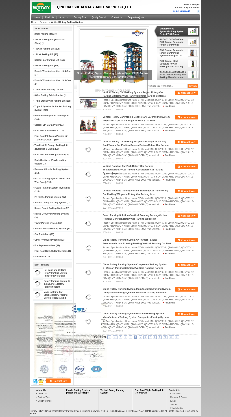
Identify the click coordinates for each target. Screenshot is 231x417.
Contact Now (188, 92)
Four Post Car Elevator (46, 130)
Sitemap (174, 404)
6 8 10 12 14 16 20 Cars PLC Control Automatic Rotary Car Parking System (171, 42)
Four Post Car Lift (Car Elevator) (50, 251)
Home (37, 17)
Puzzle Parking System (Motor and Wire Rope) (78, 391)
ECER (33, 413)
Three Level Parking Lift (46, 89)
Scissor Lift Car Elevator (47, 125)
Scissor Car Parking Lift (46, 60)
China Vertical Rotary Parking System (63, 411)
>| (177, 337)
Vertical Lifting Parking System (50, 202)
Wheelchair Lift (42, 256)
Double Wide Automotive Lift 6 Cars (52, 80)
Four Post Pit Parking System (49, 154)
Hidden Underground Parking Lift (51, 115)
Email (197, 7)
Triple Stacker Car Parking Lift (49, 101)
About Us (63, 17)
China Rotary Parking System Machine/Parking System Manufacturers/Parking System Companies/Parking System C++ (136, 317)
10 (165, 337)
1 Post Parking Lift (43, 54)
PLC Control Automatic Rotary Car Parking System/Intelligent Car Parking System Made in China (172, 53)
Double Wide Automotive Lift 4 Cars (52, 71)
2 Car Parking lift (43, 34)
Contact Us (117, 17)
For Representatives (44, 245)
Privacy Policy (36, 411)
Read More (170, 106)
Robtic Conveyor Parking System (51, 214)
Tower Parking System (46, 223)
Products (49, 17)
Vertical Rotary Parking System (50, 228)
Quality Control (98, 17)
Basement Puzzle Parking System (51, 169)
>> (171, 337)
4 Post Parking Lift (43, 65)
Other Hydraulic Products (47, 240)
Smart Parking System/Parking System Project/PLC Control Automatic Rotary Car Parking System (172, 31)
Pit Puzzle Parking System (47, 197)
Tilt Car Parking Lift (44, 49)
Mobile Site (176, 408)
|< (109, 337)
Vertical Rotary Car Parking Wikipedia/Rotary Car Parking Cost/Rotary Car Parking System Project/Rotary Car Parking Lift (136, 145)
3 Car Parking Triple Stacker (48, 95)
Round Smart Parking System (49, 208)
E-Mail (173, 401)
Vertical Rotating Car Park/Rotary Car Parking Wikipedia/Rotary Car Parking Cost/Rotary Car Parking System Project (133, 170)
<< (115, 337)
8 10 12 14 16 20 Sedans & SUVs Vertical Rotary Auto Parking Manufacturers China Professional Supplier (173, 75)
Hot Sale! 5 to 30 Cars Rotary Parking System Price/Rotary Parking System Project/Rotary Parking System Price (55, 276)
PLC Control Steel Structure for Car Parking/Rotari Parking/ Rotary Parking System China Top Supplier (172, 64)
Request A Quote (183, 7)
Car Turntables (42, 234)
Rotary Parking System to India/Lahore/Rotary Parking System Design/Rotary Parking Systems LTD (57, 287)
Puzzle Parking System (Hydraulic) (52, 188)
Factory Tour (80, 17)
